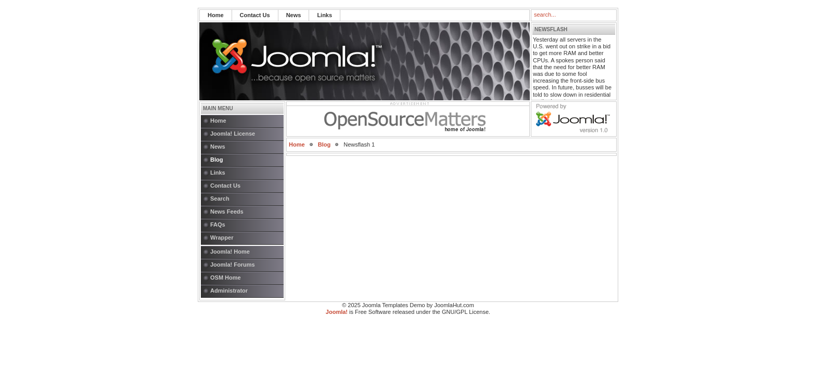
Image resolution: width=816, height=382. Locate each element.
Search (220, 198)
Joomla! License (232, 133)
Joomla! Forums (232, 264)
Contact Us (255, 15)
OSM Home (225, 277)
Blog (216, 159)
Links (324, 15)
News (293, 15)
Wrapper (221, 237)
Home (216, 15)
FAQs (217, 224)
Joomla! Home (230, 251)
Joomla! (337, 312)
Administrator (229, 290)
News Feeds (227, 211)
